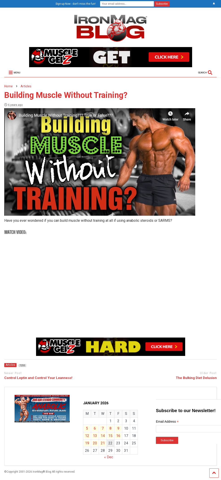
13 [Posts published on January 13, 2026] (95, 436)
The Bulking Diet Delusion (196, 378)
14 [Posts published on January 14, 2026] (103, 436)
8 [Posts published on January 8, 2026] (110, 428)
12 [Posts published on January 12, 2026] (87, 436)
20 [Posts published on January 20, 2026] (95, 443)
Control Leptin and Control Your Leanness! (38, 378)
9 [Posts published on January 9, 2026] (118, 428)
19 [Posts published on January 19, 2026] (87, 443)
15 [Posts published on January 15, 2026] (110, 436)
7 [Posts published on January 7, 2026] (103, 428)
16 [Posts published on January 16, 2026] (118, 436)
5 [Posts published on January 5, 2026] (87, 428)
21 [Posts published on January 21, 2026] (103, 443)
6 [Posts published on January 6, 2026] (95, 428)
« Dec (108, 457)
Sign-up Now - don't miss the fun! (76, 3)
